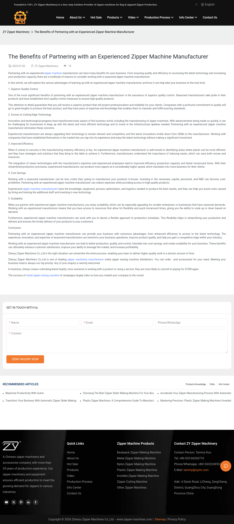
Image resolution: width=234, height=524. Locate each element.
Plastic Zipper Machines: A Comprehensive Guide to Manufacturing (118, 400)
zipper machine (53, 73)
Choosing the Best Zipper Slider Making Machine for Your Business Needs (118, 393)
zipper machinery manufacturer (85, 259)
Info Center (224, 384)
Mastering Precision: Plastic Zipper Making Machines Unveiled (195, 400)
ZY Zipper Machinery (16, 32)
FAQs (212, 384)
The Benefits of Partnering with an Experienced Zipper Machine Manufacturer (84, 32)
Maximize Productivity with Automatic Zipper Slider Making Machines (24, 393)
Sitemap (160, 519)
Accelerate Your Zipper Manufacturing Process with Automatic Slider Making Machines (195, 393)
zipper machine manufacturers (40, 188)
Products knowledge (196, 384)
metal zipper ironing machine (42, 275)
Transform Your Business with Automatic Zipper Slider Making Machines (40, 400)
